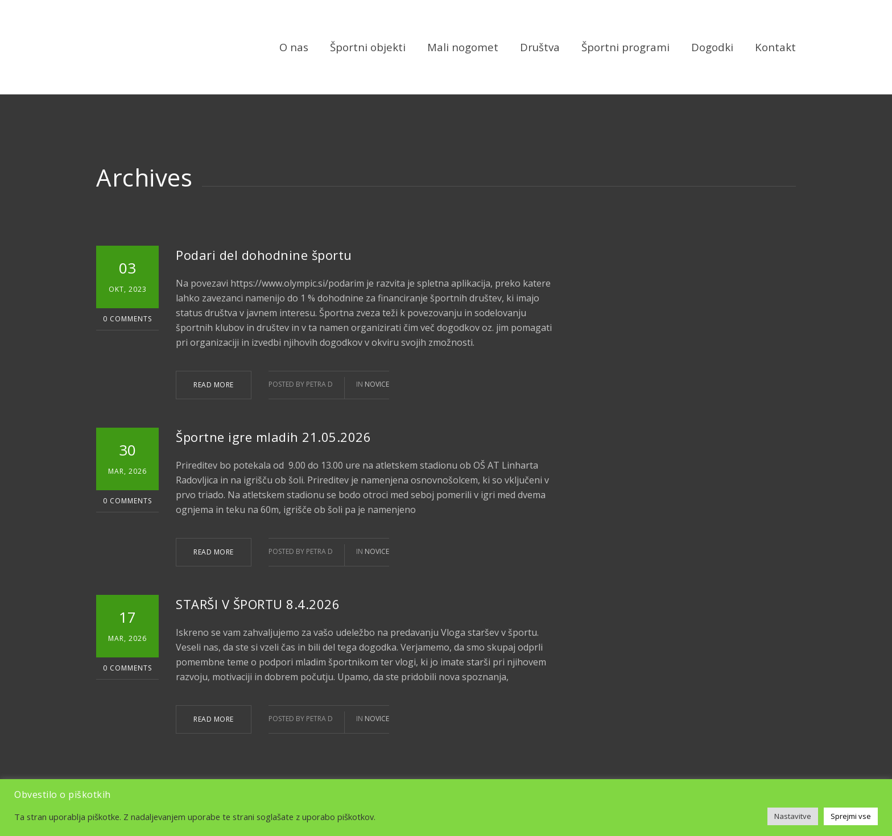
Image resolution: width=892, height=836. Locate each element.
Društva (540, 47)
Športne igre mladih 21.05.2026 (273, 436)
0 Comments (127, 319)
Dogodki (712, 47)
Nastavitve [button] (792, 816)
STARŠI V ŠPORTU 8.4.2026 (258, 603)
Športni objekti (368, 47)
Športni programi (625, 47)
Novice (377, 384)
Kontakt (775, 47)
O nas (293, 47)
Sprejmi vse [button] (851, 816)
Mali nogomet (462, 47)
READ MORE (213, 385)
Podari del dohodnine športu (264, 254)
